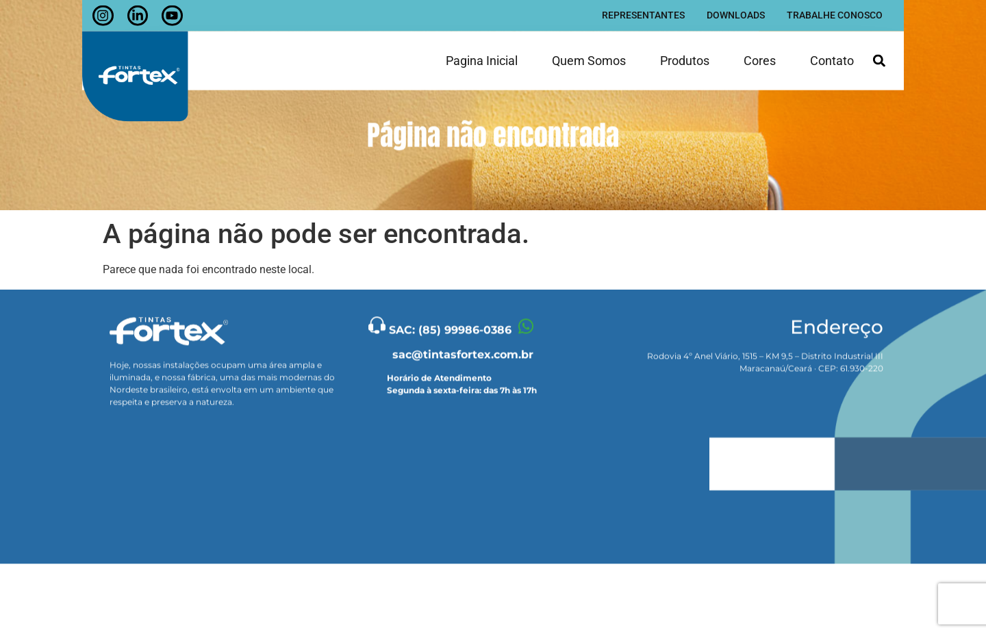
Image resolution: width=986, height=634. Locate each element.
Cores (760, 58)
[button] (879, 58)
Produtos (684, 58)
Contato (832, 58)
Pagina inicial (482, 58)
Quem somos (589, 58)
